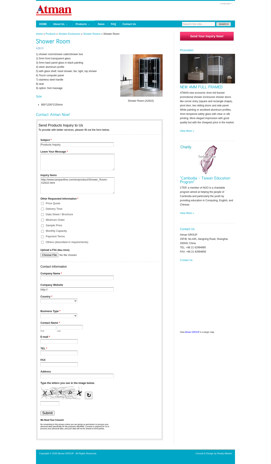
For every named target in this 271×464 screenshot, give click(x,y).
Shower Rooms (92, 33)
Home (39, 33)
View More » (187, 130)
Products (50, 33)
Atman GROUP (192, 332)
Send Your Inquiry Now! (206, 36)
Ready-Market (224, 453)
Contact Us (186, 260)
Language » (226, 3)
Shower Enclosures (69, 33)
